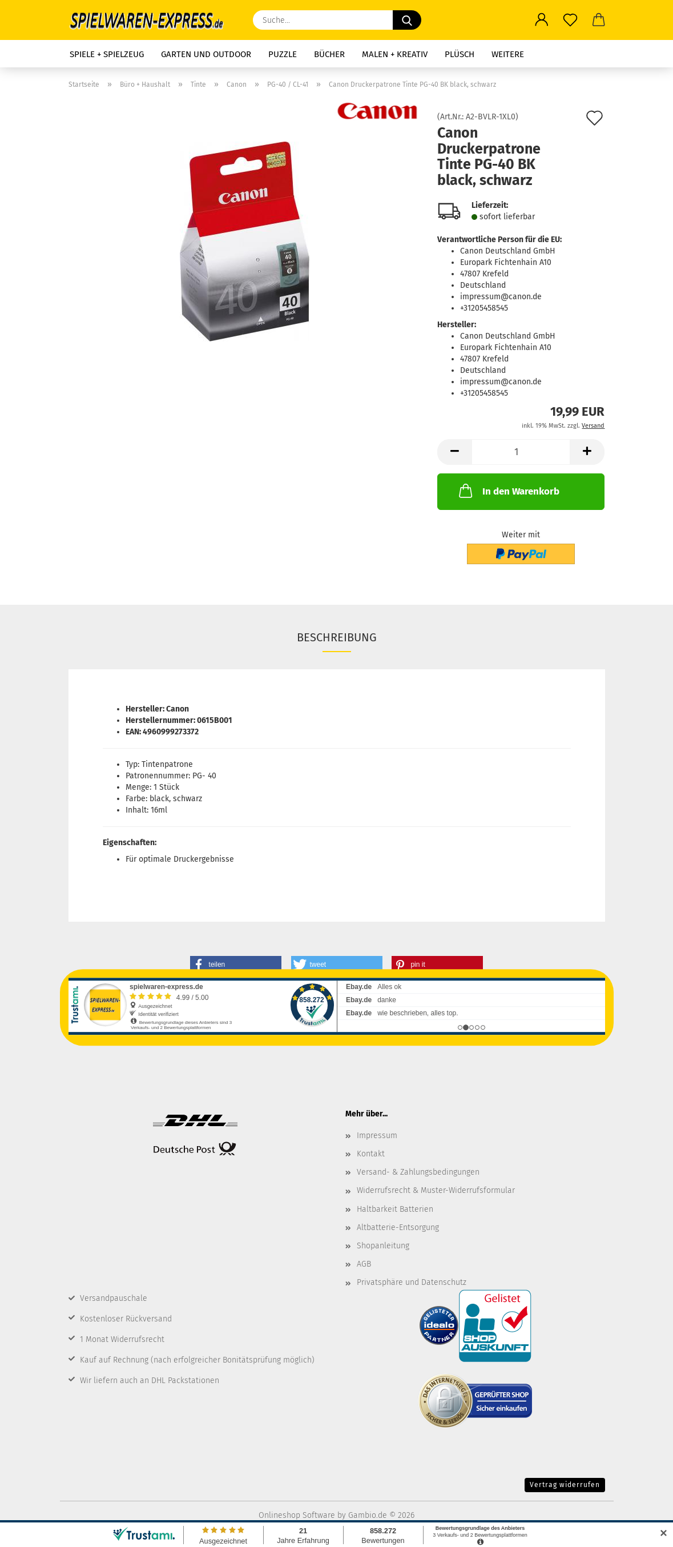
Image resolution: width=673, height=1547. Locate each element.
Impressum (377, 1135)
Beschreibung (337, 637)
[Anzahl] (520, 452)
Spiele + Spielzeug (107, 54)
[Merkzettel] (570, 20)
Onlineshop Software (297, 1515)
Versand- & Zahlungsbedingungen (418, 1172)
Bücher (329, 54)
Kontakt (371, 1154)
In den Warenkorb (508, 490)
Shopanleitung (383, 1246)
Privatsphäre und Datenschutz (411, 1282)
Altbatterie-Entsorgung (398, 1227)
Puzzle (282, 54)
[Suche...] (407, 20)
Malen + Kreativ (395, 54)
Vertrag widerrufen (565, 1485)
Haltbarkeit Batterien (395, 1209)
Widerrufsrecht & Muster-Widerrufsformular (436, 1190)
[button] (541, 20)
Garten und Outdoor (206, 54)
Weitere (507, 54)
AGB (364, 1264)
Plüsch (459, 54)
